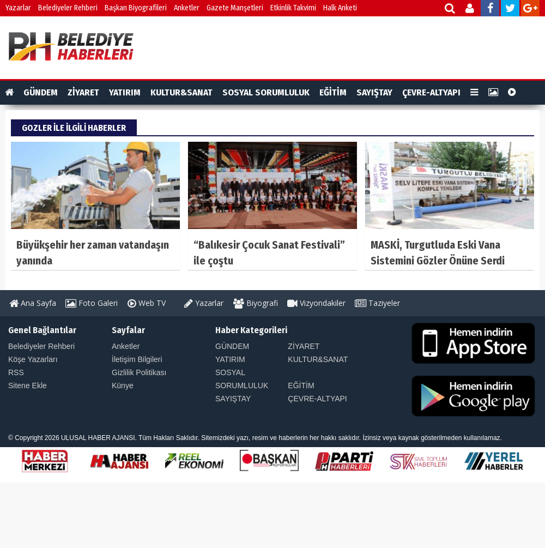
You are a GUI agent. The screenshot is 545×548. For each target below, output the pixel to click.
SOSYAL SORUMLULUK (266, 92)
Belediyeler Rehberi (68, 8)
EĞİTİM (333, 92)
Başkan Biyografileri (136, 8)
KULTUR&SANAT (181, 92)
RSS (16, 372)
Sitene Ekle (27, 385)
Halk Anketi (340, 8)
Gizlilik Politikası (139, 372)
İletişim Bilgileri (137, 359)
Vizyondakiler (316, 303)
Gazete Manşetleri (235, 8)
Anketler (186, 8)
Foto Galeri (91, 303)
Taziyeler (377, 303)
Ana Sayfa (32, 303)
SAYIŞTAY (374, 92)
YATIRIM (125, 92)
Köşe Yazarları (33, 359)
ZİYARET (83, 92)
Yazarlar (18, 8)
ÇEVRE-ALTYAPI (431, 92)
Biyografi (255, 303)
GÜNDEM (40, 92)
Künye (123, 385)
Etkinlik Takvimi (293, 8)
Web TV (147, 303)
